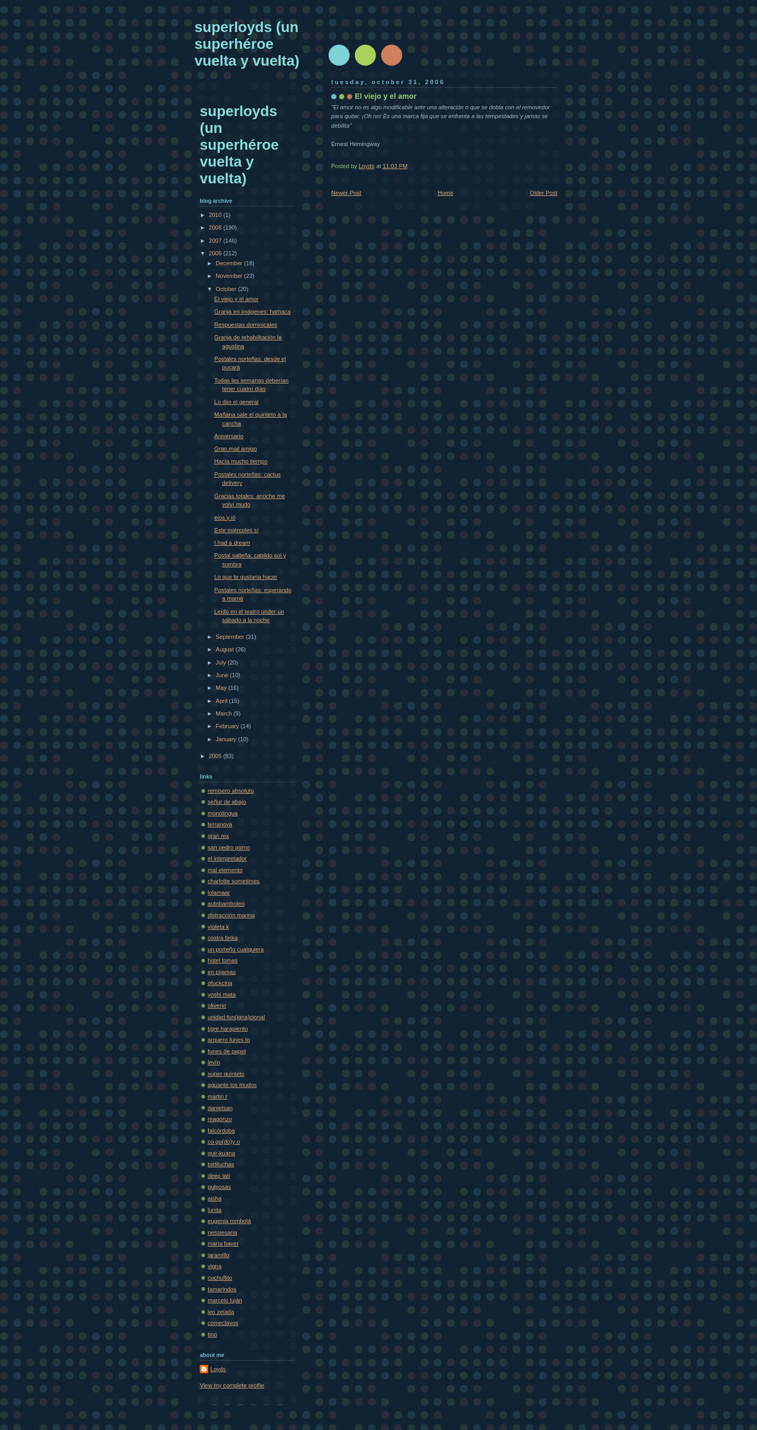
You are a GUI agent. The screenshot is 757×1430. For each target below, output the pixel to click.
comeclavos (223, 1323)
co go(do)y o (224, 1141)
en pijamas (222, 972)
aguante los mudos (232, 1085)
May (222, 688)
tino (212, 1334)
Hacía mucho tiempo (241, 461)
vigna (214, 1266)
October (227, 289)
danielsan (220, 1108)
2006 (216, 253)
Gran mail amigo (235, 448)
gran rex (218, 836)
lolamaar (219, 892)
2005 (216, 756)
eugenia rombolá (229, 1221)
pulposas (219, 1187)
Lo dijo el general (236, 402)
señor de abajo (227, 802)
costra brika (223, 938)
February (228, 726)
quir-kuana (221, 1153)
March (224, 713)
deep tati (219, 1176)
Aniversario (228, 436)
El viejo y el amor (236, 299)
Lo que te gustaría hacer (246, 577)
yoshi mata (222, 994)
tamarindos (222, 1289)
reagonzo (220, 1119)
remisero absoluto (231, 790)
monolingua (223, 813)
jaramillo (218, 1255)
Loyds (218, 1369)
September (230, 637)
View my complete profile (232, 1385)
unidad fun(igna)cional (236, 1017)
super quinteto (226, 1074)
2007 (216, 240)
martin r (217, 1096)
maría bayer (223, 1243)
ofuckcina (220, 983)
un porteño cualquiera (236, 949)
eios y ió (225, 517)
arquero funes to (229, 1040)
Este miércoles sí (236, 530)
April (222, 701)
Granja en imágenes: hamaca (252, 311)
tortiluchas (221, 1164)
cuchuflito (220, 1277)
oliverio (217, 1005)
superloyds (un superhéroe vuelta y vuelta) (247, 44)
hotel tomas (223, 960)
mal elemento (225, 870)
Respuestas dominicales (246, 325)
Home (445, 193)
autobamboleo (226, 903)
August (225, 649)
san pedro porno (229, 847)
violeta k (218, 927)
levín (214, 1062)
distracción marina (231, 915)
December (230, 263)
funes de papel (226, 1051)
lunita (214, 1210)
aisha (214, 1198)
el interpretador (227, 858)
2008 (216, 227)
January (227, 739)
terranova (220, 824)
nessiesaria (222, 1232)
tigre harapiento (228, 1028)
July (222, 662)
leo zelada (221, 1312)
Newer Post (346, 193)
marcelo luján (225, 1300)
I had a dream (232, 543)
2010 (216, 215)
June (223, 675)
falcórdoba (221, 1130)
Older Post (543, 193)
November (230, 276)
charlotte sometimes (234, 881)
